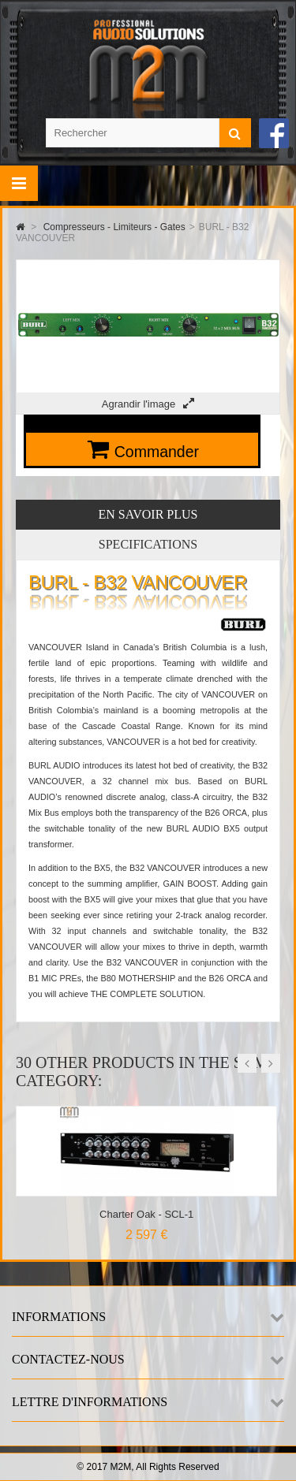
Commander (156, 451)
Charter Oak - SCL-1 (146, 1214)
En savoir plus (148, 514)
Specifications (148, 544)
